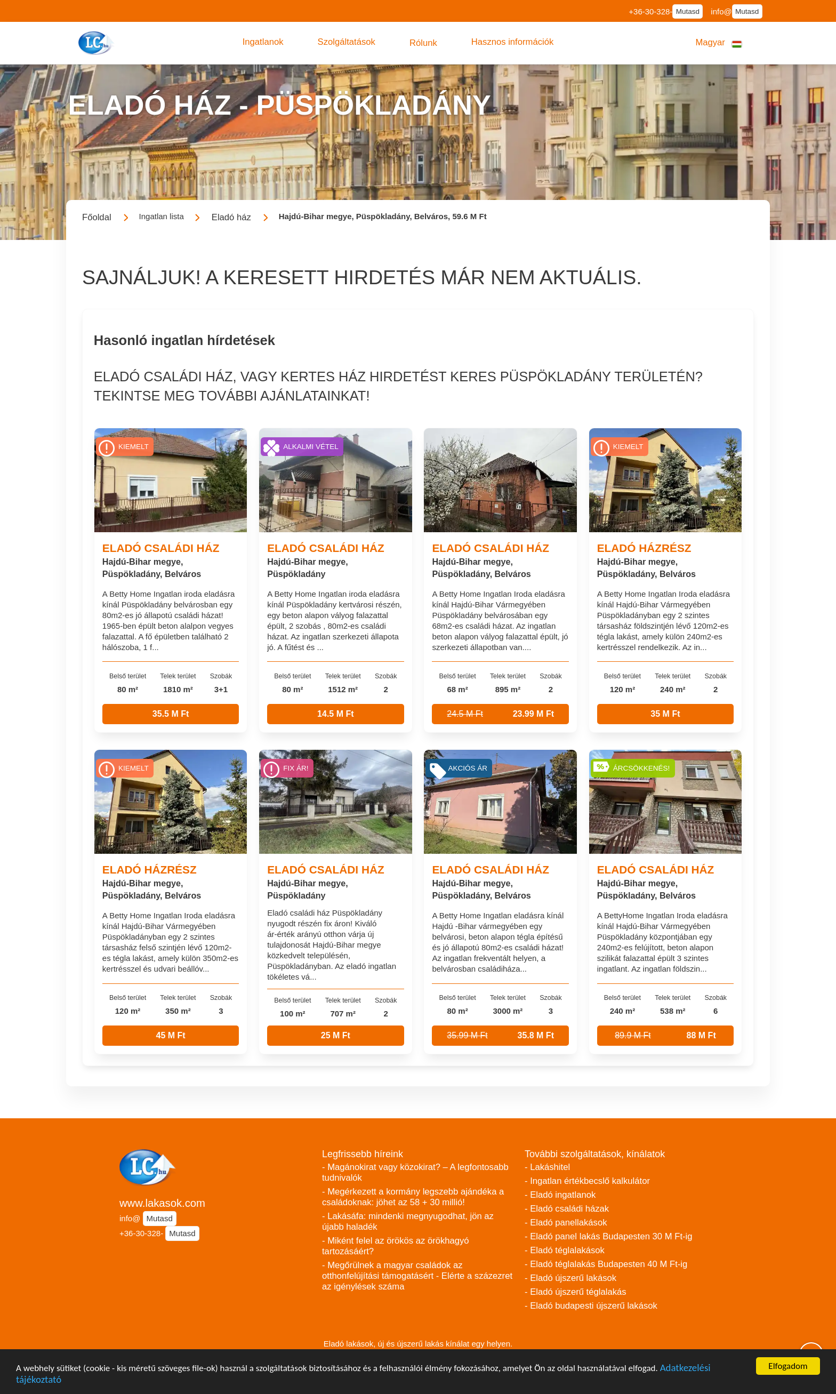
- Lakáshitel (547, 1167)
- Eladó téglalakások (565, 1250)
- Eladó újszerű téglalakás (575, 1292)
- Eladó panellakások (566, 1222)
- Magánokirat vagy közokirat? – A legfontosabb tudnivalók (415, 1172)
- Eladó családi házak (567, 1209)
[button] (263, 42)
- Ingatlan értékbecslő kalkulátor (587, 1181)
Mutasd (688, 11)
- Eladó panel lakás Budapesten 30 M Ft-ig (609, 1236)
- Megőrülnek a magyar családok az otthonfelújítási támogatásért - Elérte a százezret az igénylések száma (417, 1276)
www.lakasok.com (162, 1203)
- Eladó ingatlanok (560, 1195)
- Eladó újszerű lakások (570, 1278)
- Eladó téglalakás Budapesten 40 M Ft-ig (606, 1264)
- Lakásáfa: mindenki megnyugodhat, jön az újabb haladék (408, 1221)
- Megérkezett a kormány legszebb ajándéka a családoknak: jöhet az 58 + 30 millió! (413, 1197)
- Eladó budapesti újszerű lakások (591, 1306)
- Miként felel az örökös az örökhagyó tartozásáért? (395, 1246)
